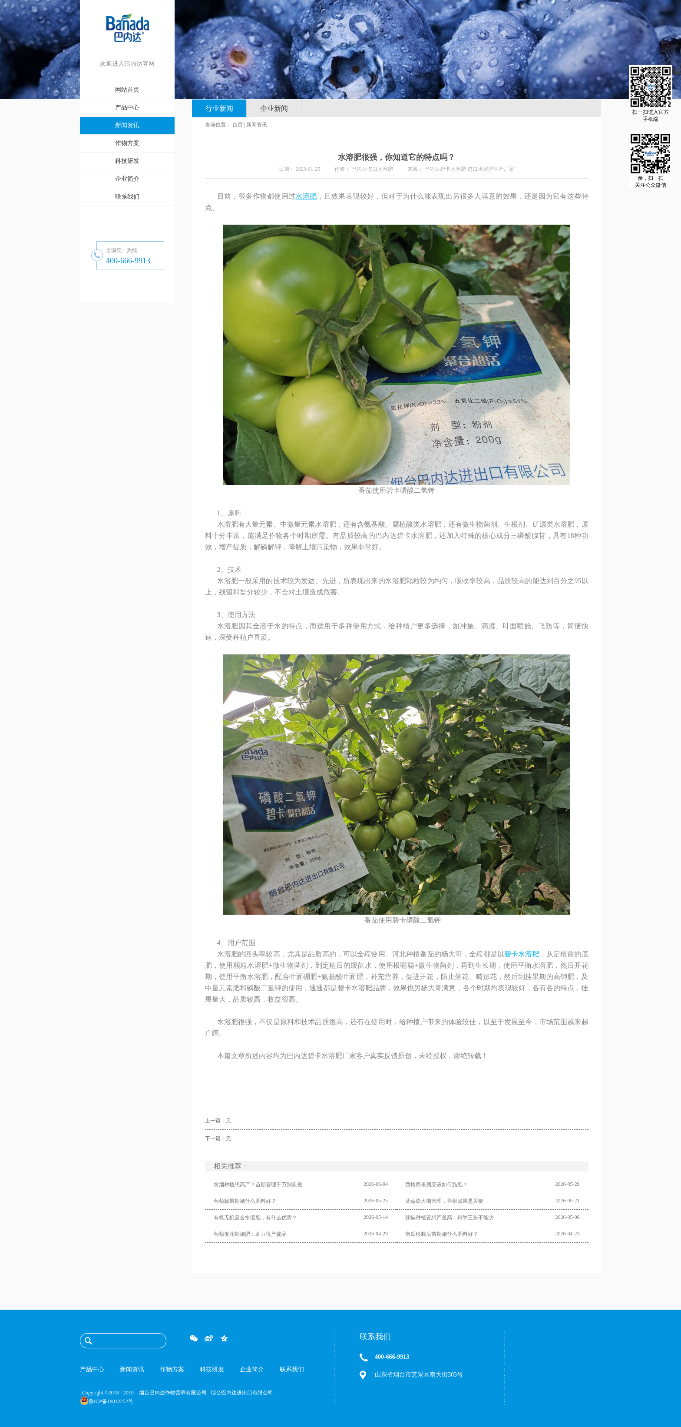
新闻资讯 (256, 125)
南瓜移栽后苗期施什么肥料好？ (441, 1234)
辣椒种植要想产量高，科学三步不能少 (449, 1218)
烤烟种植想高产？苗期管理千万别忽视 (258, 1184)
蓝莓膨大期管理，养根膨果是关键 (444, 1201)
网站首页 (127, 89)
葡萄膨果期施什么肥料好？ (245, 1201)
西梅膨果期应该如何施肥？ (436, 1184)
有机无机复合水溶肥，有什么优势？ (255, 1218)
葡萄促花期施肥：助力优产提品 (250, 1234)
